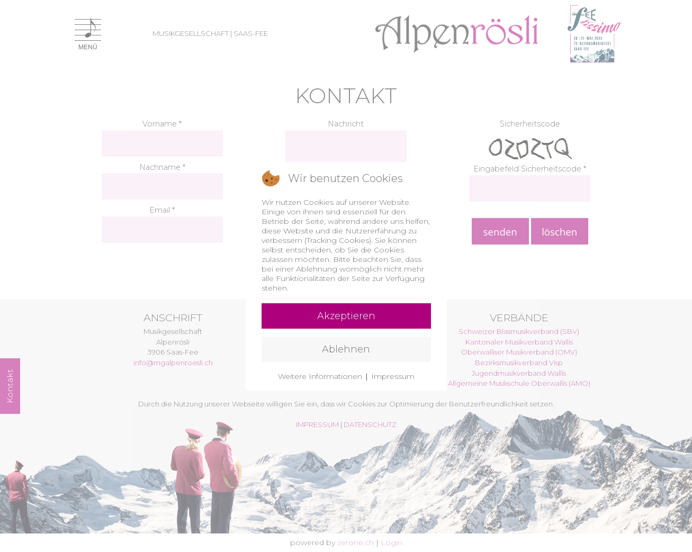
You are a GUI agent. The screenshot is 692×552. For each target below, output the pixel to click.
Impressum (393, 376)
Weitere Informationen (320, 376)
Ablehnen (346, 349)
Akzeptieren (346, 316)
